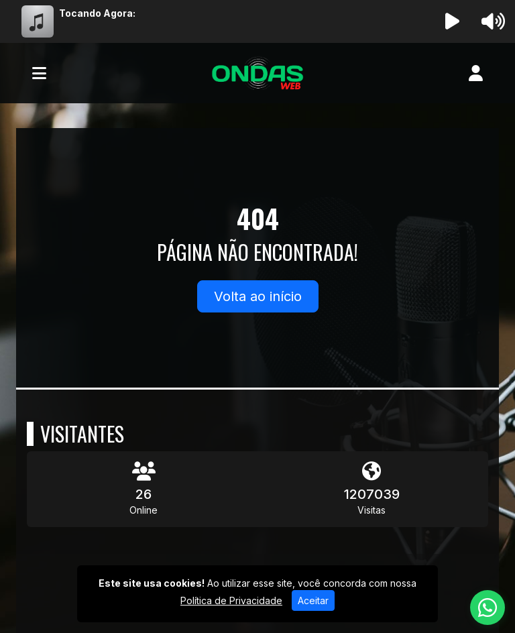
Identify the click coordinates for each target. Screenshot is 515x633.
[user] (476, 73)
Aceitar (313, 600)
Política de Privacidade (231, 600)
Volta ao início (258, 296)
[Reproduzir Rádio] (452, 21)
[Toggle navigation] (39, 73)
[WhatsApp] (487, 607)
